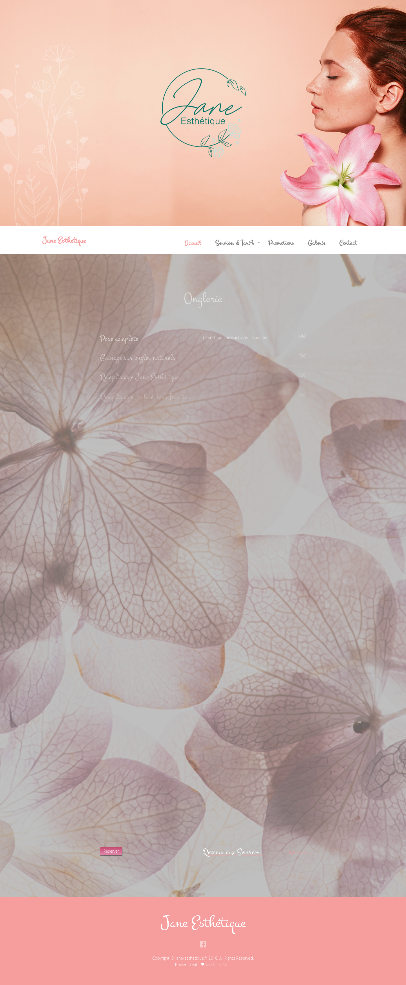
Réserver (111, 851)
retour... (301, 851)
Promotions (281, 243)
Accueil (192, 243)
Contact (348, 243)
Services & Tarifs (234, 243)
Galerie (316, 243)
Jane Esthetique (64, 240)
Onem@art (221, 964)
